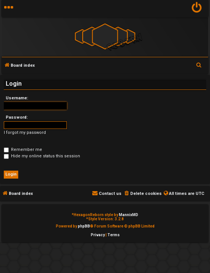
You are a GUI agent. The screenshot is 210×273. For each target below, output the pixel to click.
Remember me (23, 149)
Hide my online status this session (42, 156)
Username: (17, 98)
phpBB (84, 226)
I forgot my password (25, 132)
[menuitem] (196, 8)
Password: (17, 117)
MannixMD (128, 215)
